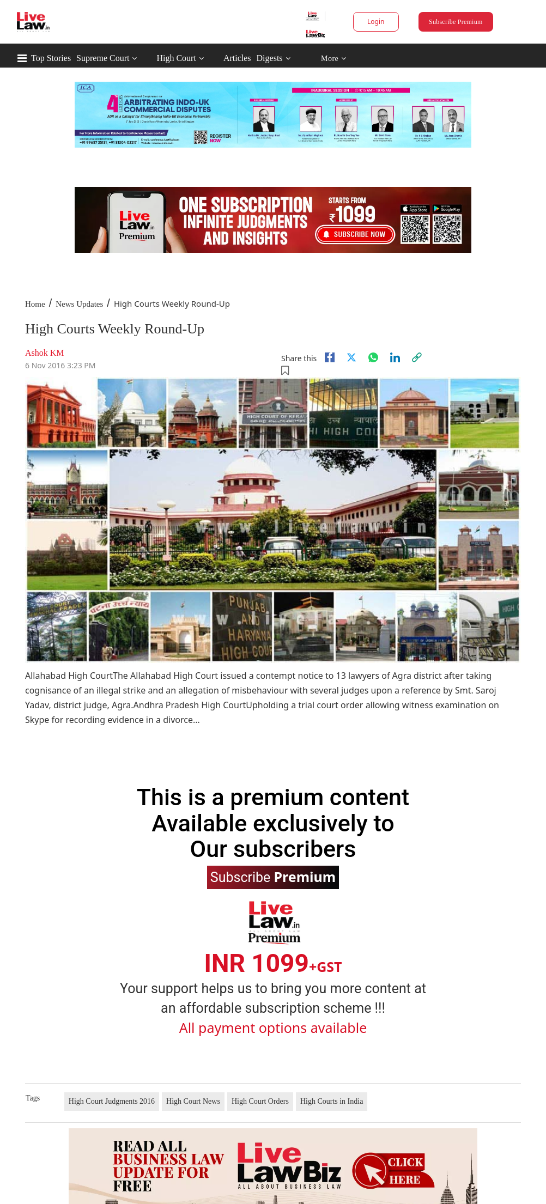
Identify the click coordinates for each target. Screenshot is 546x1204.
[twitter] (351, 357)
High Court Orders (260, 1101)
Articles (237, 58)
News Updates (79, 304)
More (334, 58)
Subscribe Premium (455, 22)
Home (35, 304)
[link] (417, 357)
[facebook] (330, 357)
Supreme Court (102, 58)
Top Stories (51, 58)
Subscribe (273, 876)
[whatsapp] (373, 357)
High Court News (193, 1101)
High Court (176, 58)
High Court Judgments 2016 (112, 1101)
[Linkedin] (395, 357)
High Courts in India (331, 1101)
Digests (270, 58)
